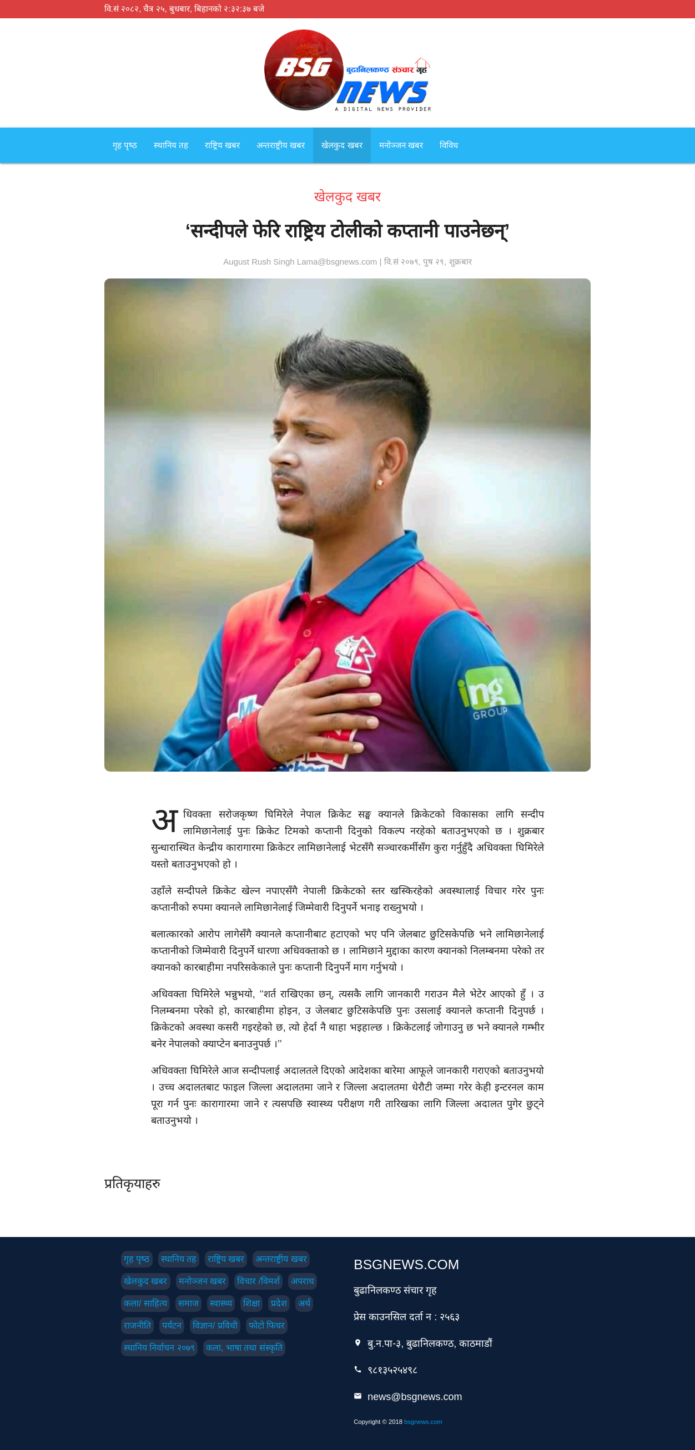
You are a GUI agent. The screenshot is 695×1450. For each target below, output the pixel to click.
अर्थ (304, 1303)
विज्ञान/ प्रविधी (215, 1325)
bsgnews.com (423, 1421)
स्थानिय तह (171, 145)
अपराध (302, 1281)
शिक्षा (251, 1303)
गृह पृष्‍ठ (125, 145)
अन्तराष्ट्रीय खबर (280, 145)
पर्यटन (172, 1325)
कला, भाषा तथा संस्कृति (244, 1347)
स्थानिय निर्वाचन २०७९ (159, 1347)
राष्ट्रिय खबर (222, 145)
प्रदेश (279, 1303)
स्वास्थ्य (221, 1303)
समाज (188, 1303)
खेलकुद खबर (341, 145)
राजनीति (137, 1325)
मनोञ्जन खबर (401, 145)
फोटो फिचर (267, 1325)
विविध (449, 145)
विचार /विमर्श (258, 1281)
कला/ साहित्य (145, 1303)
